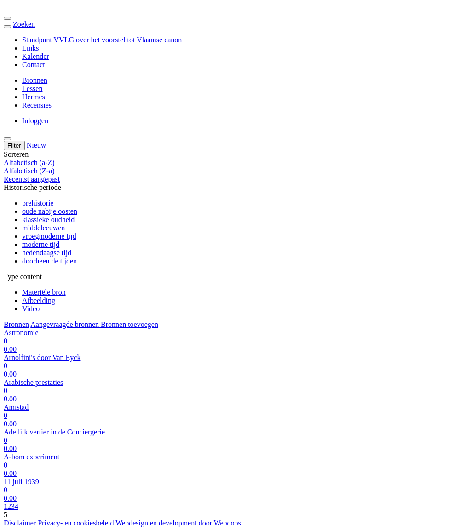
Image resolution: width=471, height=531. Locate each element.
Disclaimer (20, 523)
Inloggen (35, 121)
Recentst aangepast (32, 179)
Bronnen (34, 80)
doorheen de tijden (49, 261)
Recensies (37, 105)
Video (31, 309)
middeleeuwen (43, 228)
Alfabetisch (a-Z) (29, 162)
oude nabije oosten (49, 211)
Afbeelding (38, 300)
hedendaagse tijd (46, 253)
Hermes (33, 97)
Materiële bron (44, 292)
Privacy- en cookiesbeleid (76, 523)
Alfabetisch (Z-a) (29, 171)
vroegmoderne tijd (49, 236)
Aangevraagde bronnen (65, 324)
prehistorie (37, 203)
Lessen (32, 88)
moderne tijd (40, 244)
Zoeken (24, 24)
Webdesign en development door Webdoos (178, 523)
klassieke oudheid (48, 219)
